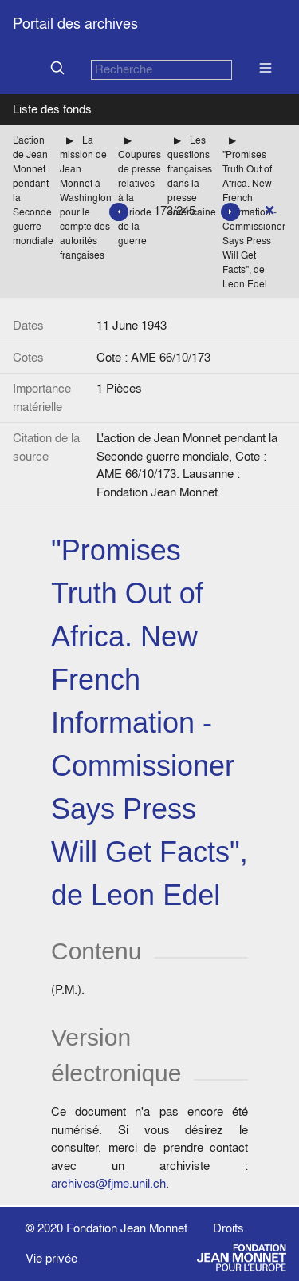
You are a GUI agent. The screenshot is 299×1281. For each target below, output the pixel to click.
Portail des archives (75, 24)
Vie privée (51, 1258)
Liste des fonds (52, 109)
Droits (228, 1228)
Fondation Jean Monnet (126, 1228)
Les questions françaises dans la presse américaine (191, 176)
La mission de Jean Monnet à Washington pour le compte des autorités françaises (86, 197)
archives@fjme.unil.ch (108, 1183)
